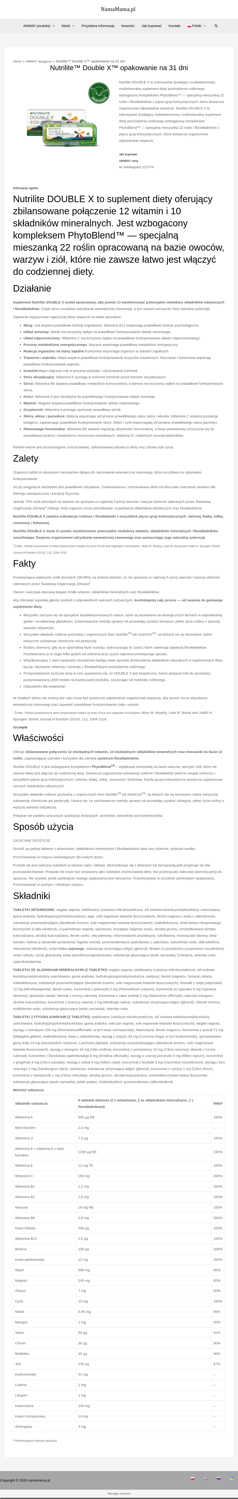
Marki (66, 26)
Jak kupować (152, 26)
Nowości (128, 26)
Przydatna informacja (98, 26)
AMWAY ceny (129, 160)
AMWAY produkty (36, 26)
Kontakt (175, 26)
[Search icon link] (216, 26)
